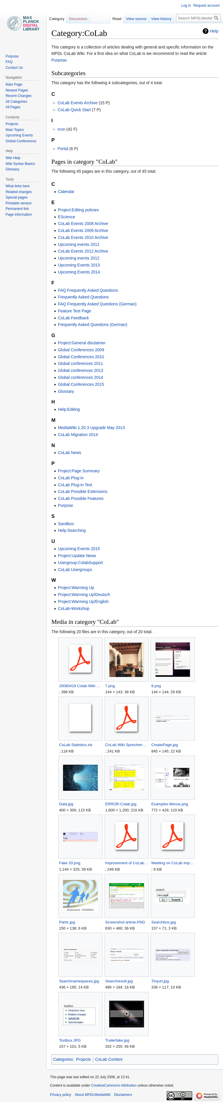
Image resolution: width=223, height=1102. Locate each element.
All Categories (16, 102)
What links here (18, 186)
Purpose (58, 60)
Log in (186, 5)
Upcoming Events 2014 (79, 272)
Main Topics (15, 130)
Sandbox (66, 523)
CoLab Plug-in (71, 478)
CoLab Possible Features (80, 498)
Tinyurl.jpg (160, 981)
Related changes (19, 192)
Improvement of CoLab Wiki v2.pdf (126, 863)
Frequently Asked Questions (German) (92, 324)
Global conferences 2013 (80, 370)
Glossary (66, 391)
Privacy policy (60, 1095)
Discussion (78, 19)
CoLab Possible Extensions (82, 491)
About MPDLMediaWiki (92, 1095)
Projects (83, 1059)
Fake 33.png (69, 863)
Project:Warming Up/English (83, 601)
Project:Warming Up (76, 587)
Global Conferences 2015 (81, 384)
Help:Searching (72, 530)
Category (56, 19)
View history (161, 19)
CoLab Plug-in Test (75, 484)
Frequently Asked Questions (83, 297)
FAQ (9, 62)
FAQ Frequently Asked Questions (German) (97, 304)
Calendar (66, 191)
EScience (66, 217)
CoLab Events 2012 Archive (83, 251)
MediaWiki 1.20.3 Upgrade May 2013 (91, 427)
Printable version (18, 203)
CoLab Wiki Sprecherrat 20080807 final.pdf (126, 745)
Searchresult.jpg (119, 981)
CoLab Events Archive (77, 102)
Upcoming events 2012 (78, 258)
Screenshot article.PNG (125, 922)
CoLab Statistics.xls (75, 745)
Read (116, 19)
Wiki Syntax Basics (20, 164)
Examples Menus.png (169, 804)
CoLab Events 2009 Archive (83, 230)
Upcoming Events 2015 (79, 548)
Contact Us (14, 68)
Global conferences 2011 (80, 363)
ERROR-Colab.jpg (120, 804)
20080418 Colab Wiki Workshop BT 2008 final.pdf (80, 686)
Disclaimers (123, 1095)
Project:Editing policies (78, 210)
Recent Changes (18, 96)
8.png (156, 686)
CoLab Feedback (73, 318)
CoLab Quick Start (74, 109)
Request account (206, 5)
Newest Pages (17, 90)
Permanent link (17, 209)
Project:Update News (77, 555)
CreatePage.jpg (164, 745)
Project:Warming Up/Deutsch (84, 594)
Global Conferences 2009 (81, 349)
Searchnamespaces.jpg (79, 981)
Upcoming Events (19, 135)
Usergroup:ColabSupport (80, 562)
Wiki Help (13, 158)
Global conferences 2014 (80, 377)
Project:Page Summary (79, 471)
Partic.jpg (67, 922)
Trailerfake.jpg (117, 1040)
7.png (110, 686)
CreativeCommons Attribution (113, 1085)
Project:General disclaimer (81, 343)
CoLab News (69, 452)
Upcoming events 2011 (78, 244)
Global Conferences (21, 141)
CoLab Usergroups (75, 569)
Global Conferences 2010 (81, 356)
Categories (63, 1059)
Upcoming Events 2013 (79, 265)
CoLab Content (109, 1059)
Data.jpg (66, 804)
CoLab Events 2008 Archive (83, 223)
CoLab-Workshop (73, 608)
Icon (61, 129)
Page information (19, 215)
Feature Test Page (74, 311)
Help (214, 31)
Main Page (14, 84)
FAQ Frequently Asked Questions (88, 290)
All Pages (13, 107)
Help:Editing (69, 409)
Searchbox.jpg (163, 922)
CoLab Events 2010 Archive (83, 237)
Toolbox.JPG (70, 1040)
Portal (62, 148)
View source (136, 19)
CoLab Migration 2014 (78, 434)
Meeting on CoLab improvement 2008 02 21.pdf (172, 863)
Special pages (16, 197)
